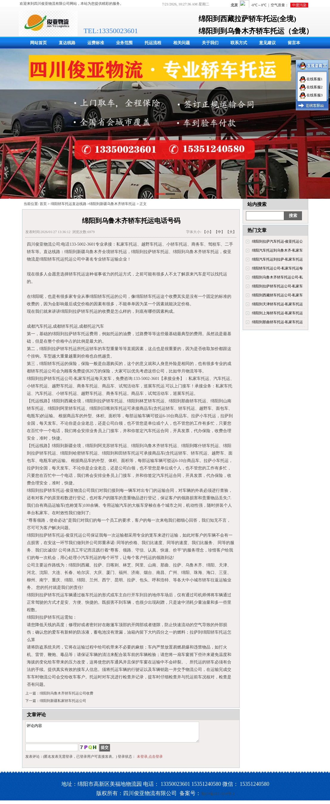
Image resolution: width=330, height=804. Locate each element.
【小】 (207, 232)
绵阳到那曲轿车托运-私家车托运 (277, 322)
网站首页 (38, 43)
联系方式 (238, 43)
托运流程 (153, 43)
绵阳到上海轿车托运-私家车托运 (277, 313)
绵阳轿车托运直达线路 (68, 204)
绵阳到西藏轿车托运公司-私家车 (277, 295)
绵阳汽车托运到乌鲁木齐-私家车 (277, 250)
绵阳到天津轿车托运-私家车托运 (277, 304)
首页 (43, 204)
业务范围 (124, 43)
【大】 (231, 232)
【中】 (219, 232)
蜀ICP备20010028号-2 (218, 797)
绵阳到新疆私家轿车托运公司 (63, 701)
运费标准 (95, 43)
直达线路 (67, 43)
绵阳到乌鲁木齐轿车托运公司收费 (66, 693)
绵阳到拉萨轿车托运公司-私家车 (277, 286)
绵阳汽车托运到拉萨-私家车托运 (277, 259)
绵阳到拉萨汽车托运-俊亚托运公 (277, 241)
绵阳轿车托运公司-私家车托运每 (277, 268)
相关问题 (181, 43)
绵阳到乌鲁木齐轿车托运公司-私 (277, 277)
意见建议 (267, 43)
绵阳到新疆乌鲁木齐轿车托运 (112, 204)
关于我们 (210, 43)
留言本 (294, 43)
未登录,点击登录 (150, 760)
